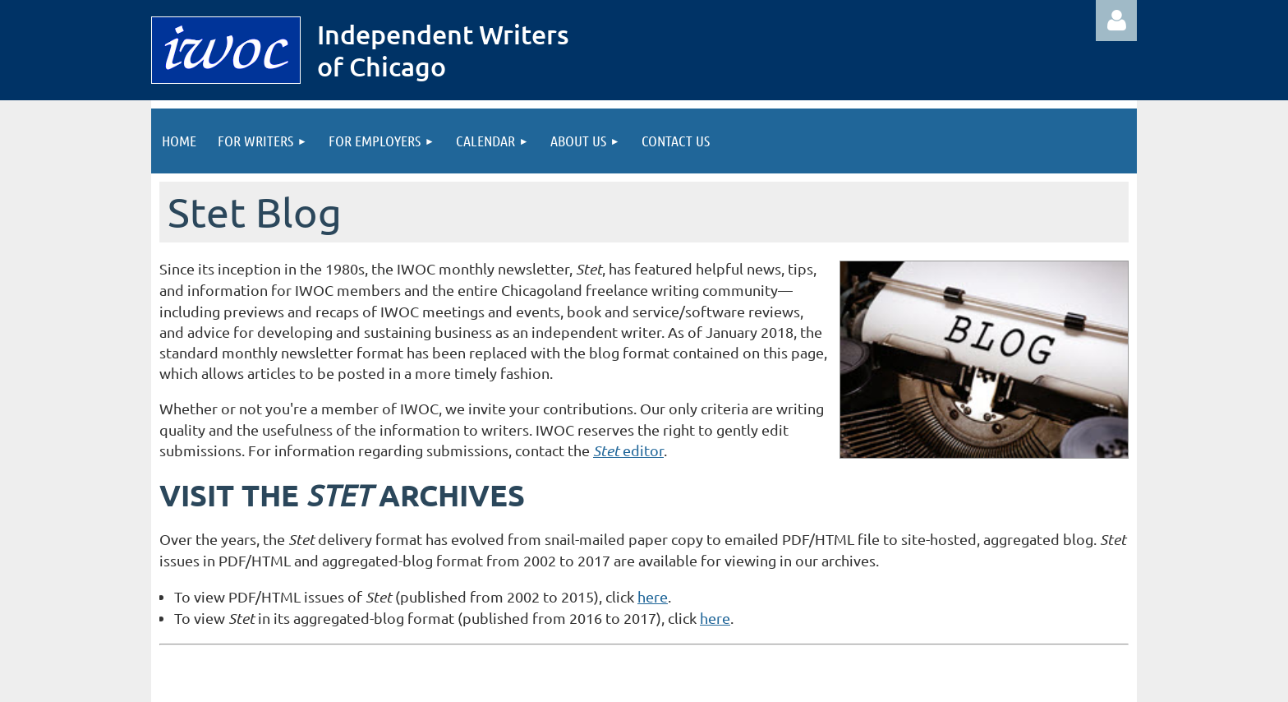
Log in (1116, 20)
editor (628, 450)
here (652, 596)
